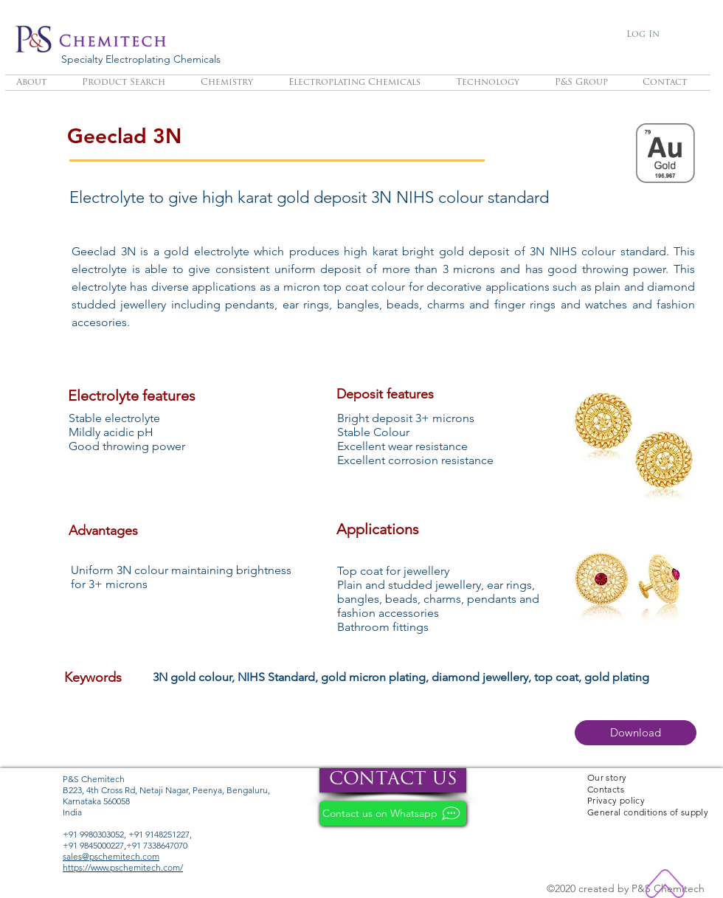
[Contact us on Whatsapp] (392, 813)
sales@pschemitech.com (111, 856)
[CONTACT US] (392, 780)
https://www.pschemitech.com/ (123, 867)
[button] (635, 732)
